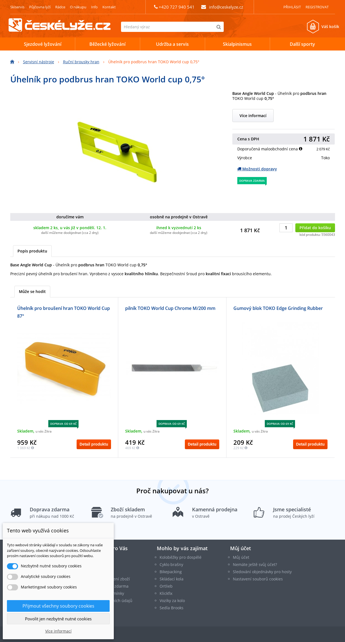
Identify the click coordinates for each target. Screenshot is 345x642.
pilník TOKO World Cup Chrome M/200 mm (170, 308)
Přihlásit (292, 6)
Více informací (253, 115)
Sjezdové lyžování (42, 44)
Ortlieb (166, 586)
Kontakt (109, 6)
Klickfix (166, 593)
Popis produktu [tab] (32, 251)
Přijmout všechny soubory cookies (58, 606)
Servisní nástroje (38, 61)
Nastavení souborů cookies (258, 579)
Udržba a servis (172, 44)
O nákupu (78, 6)
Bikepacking (171, 571)
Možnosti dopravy (257, 168)
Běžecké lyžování (107, 44)
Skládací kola (171, 579)
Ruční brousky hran (81, 61)
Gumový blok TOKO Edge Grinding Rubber (278, 308)
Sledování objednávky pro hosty (262, 571)
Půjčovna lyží (40, 6)
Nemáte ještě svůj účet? (255, 564)
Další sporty (302, 44)
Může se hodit (32, 291)
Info (94, 6)
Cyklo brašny (171, 564)
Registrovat (317, 6)
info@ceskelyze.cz (226, 7)
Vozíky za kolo (172, 600)
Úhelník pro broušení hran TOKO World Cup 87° (63, 312)
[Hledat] (218, 27)
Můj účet (240, 548)
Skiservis (17, 6)
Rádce (60, 6)
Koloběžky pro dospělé (181, 557)
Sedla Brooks (171, 607)
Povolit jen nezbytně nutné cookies (58, 618)
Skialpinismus (237, 44)
